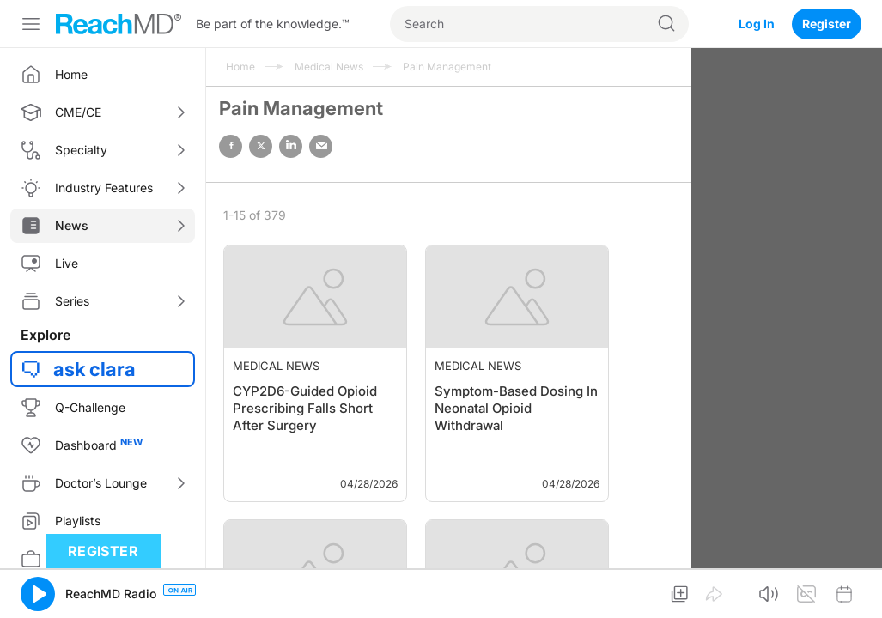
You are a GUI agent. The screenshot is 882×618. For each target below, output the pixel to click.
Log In (757, 23)
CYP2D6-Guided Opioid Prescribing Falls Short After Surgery (305, 408)
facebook (230, 146)
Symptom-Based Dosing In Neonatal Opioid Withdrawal (516, 408)
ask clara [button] (94, 369)
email (320, 146)
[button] (38, 594)
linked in (290, 146)
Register (826, 23)
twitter (260, 146)
